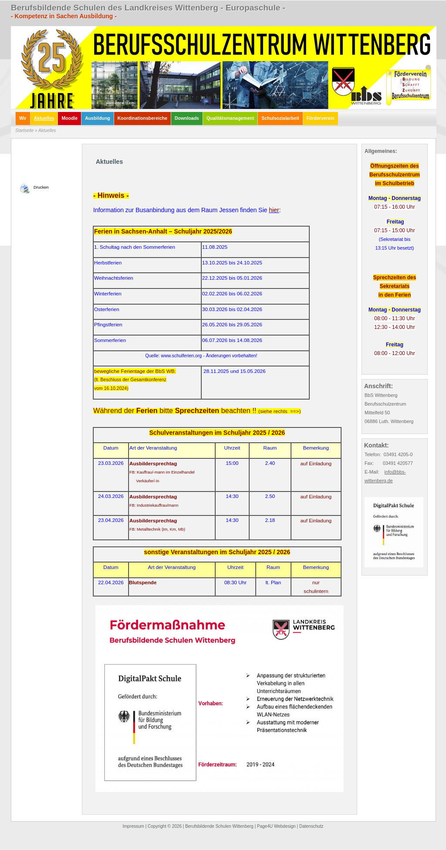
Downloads (187, 118)
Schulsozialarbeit (280, 118)
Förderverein (320, 118)
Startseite (24, 130)
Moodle (69, 118)
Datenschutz (311, 826)
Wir (23, 118)
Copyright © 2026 (165, 826)
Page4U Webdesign (276, 826)
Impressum (133, 826)
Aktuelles (44, 118)
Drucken (41, 187)
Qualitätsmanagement (230, 118)
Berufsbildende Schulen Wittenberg (219, 826)
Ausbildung (97, 118)
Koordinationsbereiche (142, 118)
